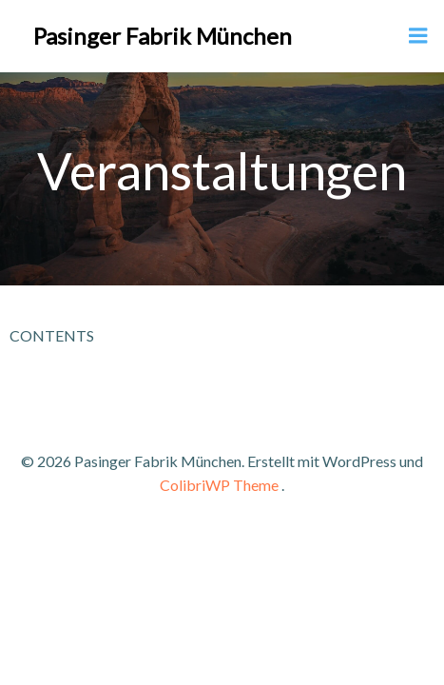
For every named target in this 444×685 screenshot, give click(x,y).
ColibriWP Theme (219, 485)
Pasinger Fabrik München (162, 35)
